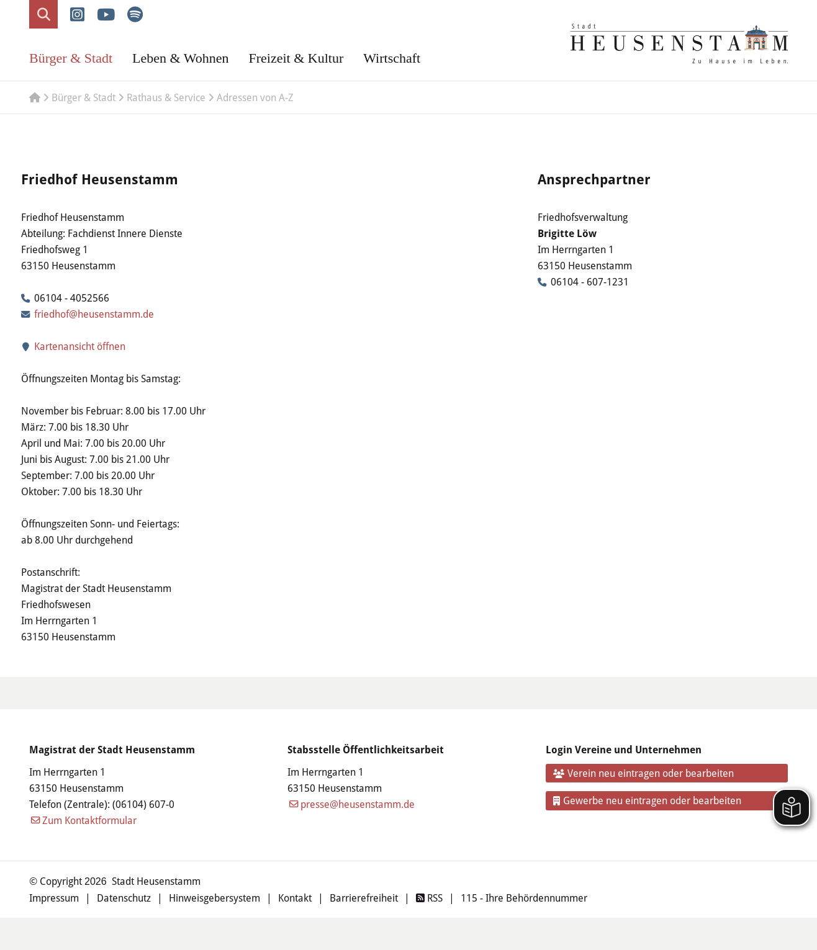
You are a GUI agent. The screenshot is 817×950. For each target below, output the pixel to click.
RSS (429, 897)
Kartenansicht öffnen (73, 345)
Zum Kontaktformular (89, 820)
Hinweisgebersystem (214, 897)
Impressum (54, 897)
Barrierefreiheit (364, 897)
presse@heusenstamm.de (357, 803)
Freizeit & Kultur (295, 58)
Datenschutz (124, 897)
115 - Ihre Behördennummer (524, 897)
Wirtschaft (391, 58)
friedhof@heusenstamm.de (94, 313)
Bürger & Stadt (70, 58)
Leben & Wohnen (180, 58)
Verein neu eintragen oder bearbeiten (643, 772)
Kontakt (295, 897)
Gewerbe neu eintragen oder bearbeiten (647, 800)
